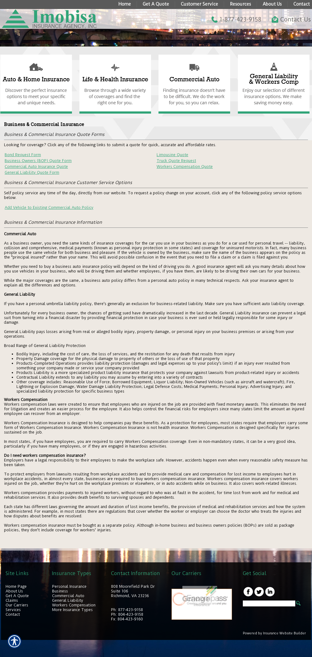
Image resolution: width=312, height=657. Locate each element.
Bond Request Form (23, 154)
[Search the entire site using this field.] (269, 603)
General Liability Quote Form (32, 172)
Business (60, 591)
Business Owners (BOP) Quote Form (38, 160)
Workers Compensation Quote (185, 166)
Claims (12, 600)
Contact (13, 614)
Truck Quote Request (176, 160)
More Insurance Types (72, 609)
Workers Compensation (74, 605)
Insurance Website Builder (284, 633)
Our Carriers (17, 605)
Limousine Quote (172, 154)
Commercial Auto (68, 595)
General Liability (67, 600)
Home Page (16, 586)
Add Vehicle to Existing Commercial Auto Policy (49, 207)
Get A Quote (17, 595)
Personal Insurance (69, 586)
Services (13, 609)
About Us (14, 591)
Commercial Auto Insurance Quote (36, 166)
